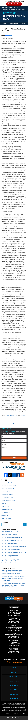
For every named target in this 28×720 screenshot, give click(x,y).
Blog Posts (14, 698)
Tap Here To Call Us (14, 4)
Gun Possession (7, 497)
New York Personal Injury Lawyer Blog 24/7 (13, 552)
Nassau (7, 415)
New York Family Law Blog (9, 543)
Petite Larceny (6, 509)
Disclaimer (14, 685)
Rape (4, 503)
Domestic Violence (8, 500)
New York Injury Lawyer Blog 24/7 (11, 549)
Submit (14, 457)
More (23, 23)
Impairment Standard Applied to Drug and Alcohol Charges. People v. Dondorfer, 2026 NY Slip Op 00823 (13, 578)
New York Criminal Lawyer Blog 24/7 (11, 540)
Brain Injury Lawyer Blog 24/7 (9, 534)
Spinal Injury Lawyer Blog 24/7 (10, 560)
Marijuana (5, 512)
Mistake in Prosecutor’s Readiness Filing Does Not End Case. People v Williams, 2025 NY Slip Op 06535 (13, 585)
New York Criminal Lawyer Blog (14, 16)
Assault (4, 515)
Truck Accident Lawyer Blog (9, 563)
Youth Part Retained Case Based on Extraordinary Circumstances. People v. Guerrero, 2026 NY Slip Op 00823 (12, 572)
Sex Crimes (22, 415)
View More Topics (6, 518)
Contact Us (14, 23)
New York (12, 415)
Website (14, 672)
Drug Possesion (7, 488)
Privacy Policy (14, 681)
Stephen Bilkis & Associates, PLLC (18, 713)
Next (14, 424)
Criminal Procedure (8, 485)
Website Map (14, 694)
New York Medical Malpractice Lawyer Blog (13, 546)
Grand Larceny (7, 494)
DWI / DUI (5, 491)
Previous (4, 424)
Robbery (5, 506)
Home (4, 23)
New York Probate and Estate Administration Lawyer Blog (9, 556)
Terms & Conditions (14, 676)
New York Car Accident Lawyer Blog (11, 537)
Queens (16, 415)
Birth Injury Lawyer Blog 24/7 (9, 531)
